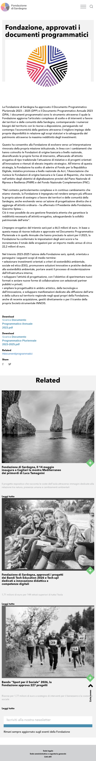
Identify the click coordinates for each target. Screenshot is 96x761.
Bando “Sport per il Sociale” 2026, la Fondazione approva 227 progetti (27, 684)
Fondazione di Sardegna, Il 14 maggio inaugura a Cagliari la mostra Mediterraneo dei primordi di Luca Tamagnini (31, 470)
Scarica (17, 323)
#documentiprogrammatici (17, 353)
